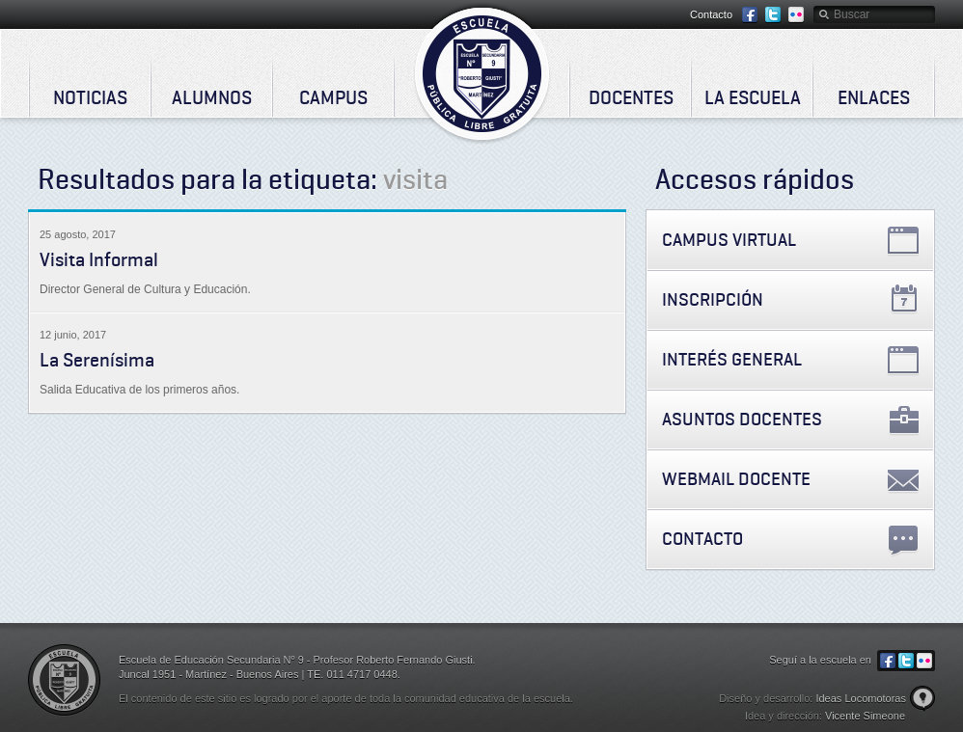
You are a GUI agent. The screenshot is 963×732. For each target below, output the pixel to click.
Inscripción (712, 299)
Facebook (749, 15)
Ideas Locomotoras (860, 698)
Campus (333, 97)
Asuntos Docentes (742, 419)
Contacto (711, 14)
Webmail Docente (736, 479)
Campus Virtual (729, 240)
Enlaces (874, 97)
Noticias (90, 97)
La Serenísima (97, 359)
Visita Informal (99, 259)
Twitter (773, 15)
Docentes (631, 97)
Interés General (732, 359)
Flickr (796, 15)
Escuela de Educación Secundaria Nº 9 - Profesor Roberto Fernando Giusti (482, 73)
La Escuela (752, 97)
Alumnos (212, 97)
